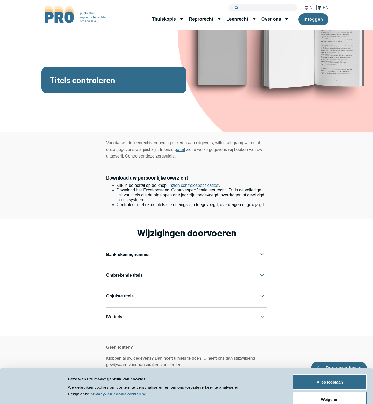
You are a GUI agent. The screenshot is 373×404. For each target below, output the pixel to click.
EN (323, 8)
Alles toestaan (330, 367)
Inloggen (313, 19)
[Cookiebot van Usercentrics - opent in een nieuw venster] (33, 394)
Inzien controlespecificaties (193, 185)
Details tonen (80, 394)
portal (180, 149)
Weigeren (329, 385)
